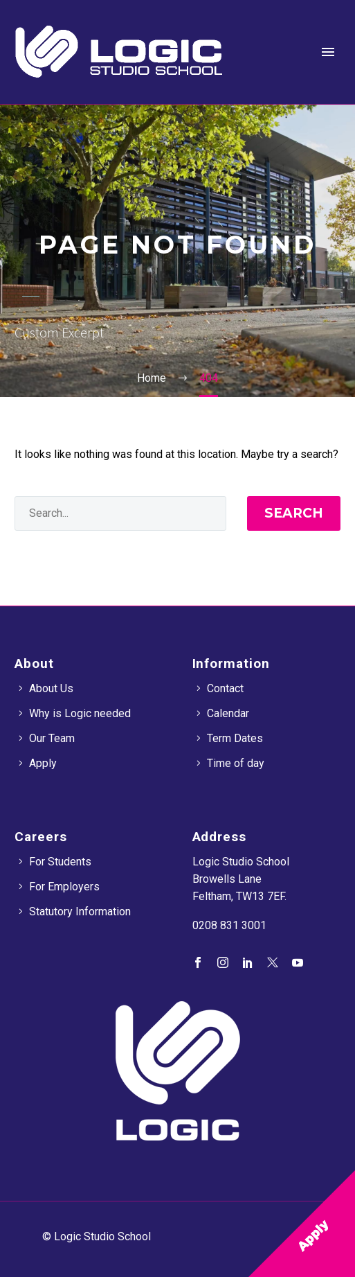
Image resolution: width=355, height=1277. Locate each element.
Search (293, 513)
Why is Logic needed (80, 713)
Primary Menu (328, 52)
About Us (51, 688)
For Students (60, 861)
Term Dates (235, 738)
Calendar (228, 713)
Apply (43, 763)
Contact (225, 688)
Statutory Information (80, 911)
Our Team (52, 738)
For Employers (64, 886)
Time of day (235, 763)
